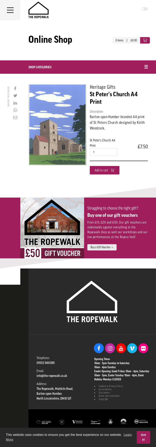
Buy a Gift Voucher (102, 247)
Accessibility (105, 389)
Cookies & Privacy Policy (111, 386)
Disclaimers (104, 392)
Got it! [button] (143, 437)
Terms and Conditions (109, 396)
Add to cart (105, 170)
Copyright (103, 399)
